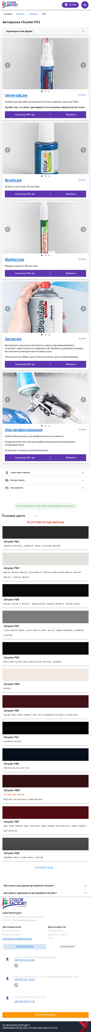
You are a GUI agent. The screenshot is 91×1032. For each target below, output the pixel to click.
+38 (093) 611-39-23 (24, 979)
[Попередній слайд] (7, 65)
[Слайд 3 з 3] (49, 91)
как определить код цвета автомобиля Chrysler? (45, 506)
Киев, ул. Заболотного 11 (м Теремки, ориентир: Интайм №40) (46, 977)
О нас (51, 938)
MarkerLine (14, 259)
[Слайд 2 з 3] (45, 91)
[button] (45, 473)
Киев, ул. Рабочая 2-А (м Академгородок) (35, 957)
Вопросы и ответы (11, 934)
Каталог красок (10, 930)
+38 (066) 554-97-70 (24, 1001)
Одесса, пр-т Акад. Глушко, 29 (29, 997)
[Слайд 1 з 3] (41, 91)
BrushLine (13, 180)
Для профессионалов (23, 430)
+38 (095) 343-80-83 (24, 960)
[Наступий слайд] (83, 65)
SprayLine (13, 339)
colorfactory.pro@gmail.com (17, 938)
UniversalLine (16, 95)
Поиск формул (55, 930)
